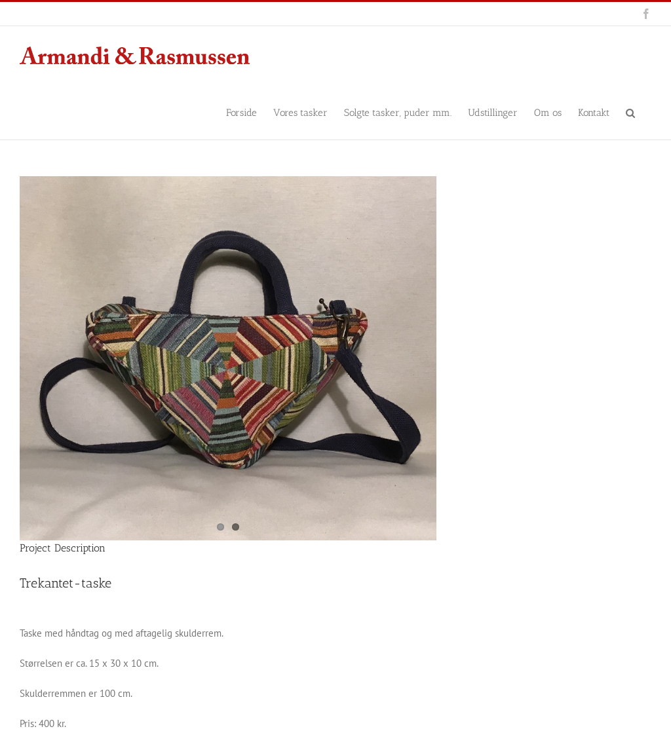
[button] (630, 112)
